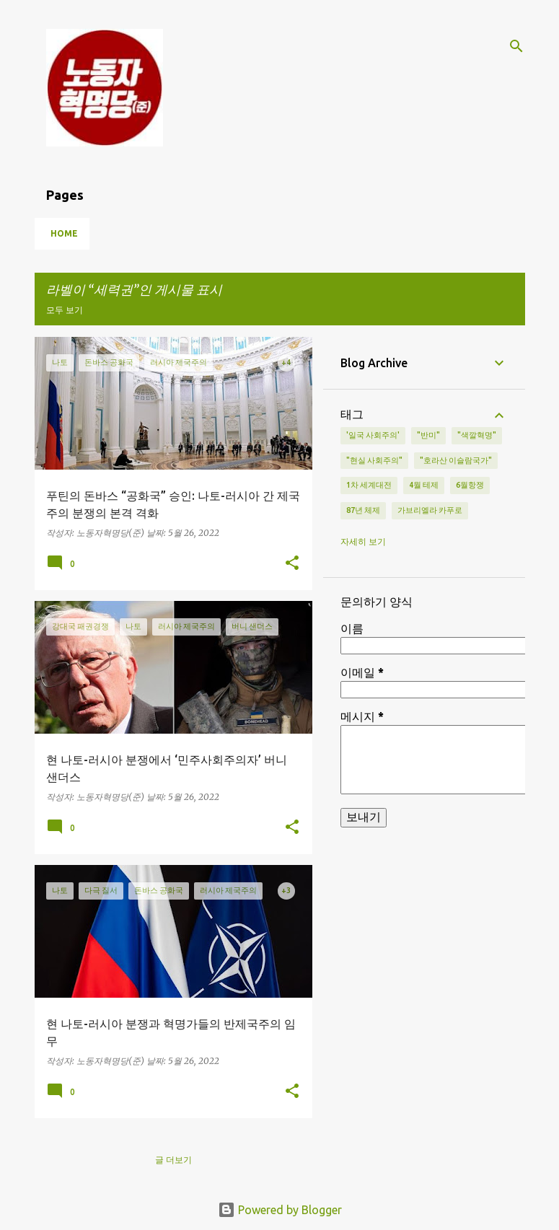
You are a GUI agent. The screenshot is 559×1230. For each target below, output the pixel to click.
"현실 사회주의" (374, 460)
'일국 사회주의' (373, 435)
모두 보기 (64, 310)
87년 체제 (363, 510)
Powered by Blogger (280, 1209)
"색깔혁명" (476, 435)
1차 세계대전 (369, 484)
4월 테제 (424, 484)
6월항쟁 (470, 484)
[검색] (516, 46)
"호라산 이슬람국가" (456, 460)
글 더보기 (173, 1159)
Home (64, 233)
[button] (292, 563)
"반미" (428, 435)
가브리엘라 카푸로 (429, 510)
